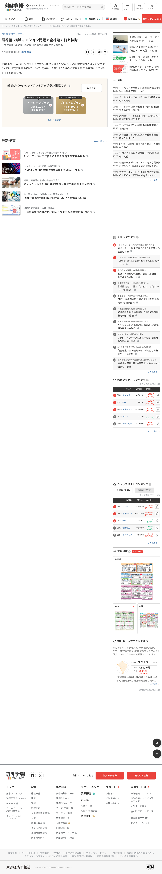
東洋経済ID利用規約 (82, 856)
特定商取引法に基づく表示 (140, 853)
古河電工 (126, 528)
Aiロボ (125, 417)
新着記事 (15, 26)
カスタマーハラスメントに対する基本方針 (46, 856)
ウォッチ (139, 7)
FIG (124, 402)
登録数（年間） (144, 490)
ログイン (151, 7)
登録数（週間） (123, 490)
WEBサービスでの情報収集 (67, 853)
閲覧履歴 (115, 7)
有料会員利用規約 (106, 856)
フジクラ (126, 395)
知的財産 (117, 853)
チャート (127, 7)
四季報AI (132, 19)
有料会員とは (54, 120)
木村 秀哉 (26, 52)
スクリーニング (71, 19)
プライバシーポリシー (97, 853)
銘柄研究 (49, 19)
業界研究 (92, 19)
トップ (10, 19)
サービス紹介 (28, 853)
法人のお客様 (141, 775)
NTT (124, 521)
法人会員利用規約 (129, 856)
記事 (30, 19)
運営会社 (12, 853)
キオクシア (127, 409)
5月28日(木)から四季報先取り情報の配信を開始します (38, 5)
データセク (127, 424)
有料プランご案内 (152, 19)
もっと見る (99, 142)
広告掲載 (44, 853)
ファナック (127, 535)
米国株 (112, 19)
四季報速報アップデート (34, 26)
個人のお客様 (110, 775)
